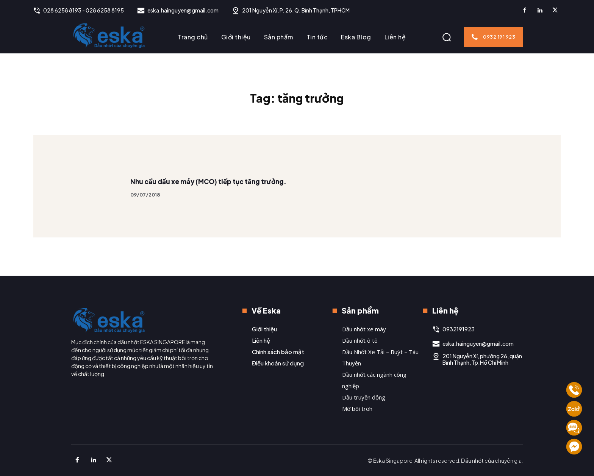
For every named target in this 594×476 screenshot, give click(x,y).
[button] (446, 37)
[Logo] (109, 35)
